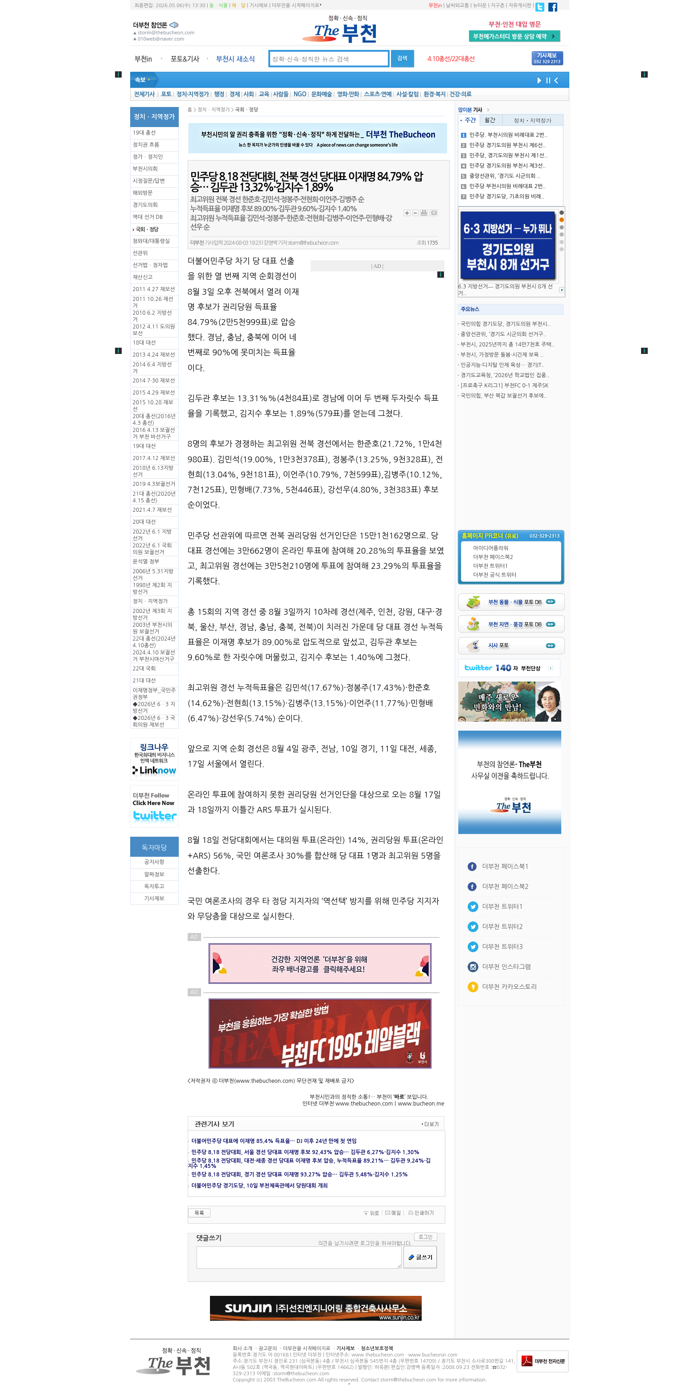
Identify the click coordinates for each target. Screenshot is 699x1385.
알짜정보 (154, 874)
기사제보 (259, 5)
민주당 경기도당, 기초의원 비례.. (502, 196)
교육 (264, 94)
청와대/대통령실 (151, 241)
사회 (248, 94)
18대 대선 (144, 342)
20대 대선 (144, 522)
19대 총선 (144, 133)
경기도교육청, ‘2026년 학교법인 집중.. (505, 375)
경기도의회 (145, 205)
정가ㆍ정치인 (148, 157)
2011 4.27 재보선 (154, 289)
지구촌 (498, 5)
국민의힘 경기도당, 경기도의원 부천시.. (505, 324)
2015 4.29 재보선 (154, 392)
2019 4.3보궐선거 (154, 484)
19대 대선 (144, 446)
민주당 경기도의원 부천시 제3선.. (503, 166)
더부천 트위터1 (490, 566)
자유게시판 (520, 5)
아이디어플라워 (491, 548)
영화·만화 (348, 94)
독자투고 (154, 886)
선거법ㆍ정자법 (150, 265)
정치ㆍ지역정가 (150, 601)
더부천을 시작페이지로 (296, 5)
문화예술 (321, 94)
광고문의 (268, 1348)
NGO (300, 94)
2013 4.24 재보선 (154, 355)
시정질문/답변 (149, 181)
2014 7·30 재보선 (154, 380)
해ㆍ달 (239, 5)
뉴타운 (480, 5)
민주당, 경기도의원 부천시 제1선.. (504, 155)
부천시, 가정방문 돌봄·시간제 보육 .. (502, 355)
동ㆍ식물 (219, 5)
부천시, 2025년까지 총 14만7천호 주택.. (508, 344)
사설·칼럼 (407, 94)
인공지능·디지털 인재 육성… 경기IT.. (502, 365)
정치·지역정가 (193, 94)
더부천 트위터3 (502, 947)
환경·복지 (434, 94)
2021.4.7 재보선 (152, 510)
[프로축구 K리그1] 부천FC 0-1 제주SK (504, 385)
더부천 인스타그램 (506, 967)
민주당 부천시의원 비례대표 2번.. (503, 186)
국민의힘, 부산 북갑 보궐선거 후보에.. (504, 396)
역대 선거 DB (148, 217)
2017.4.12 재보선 (154, 458)
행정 (219, 94)
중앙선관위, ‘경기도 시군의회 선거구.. (503, 334)
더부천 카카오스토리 (509, 987)
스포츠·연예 (377, 94)
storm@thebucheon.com (313, 243)
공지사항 (154, 862)
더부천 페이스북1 (505, 866)
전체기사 (144, 94)
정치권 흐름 (146, 145)
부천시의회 (145, 169)
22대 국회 (144, 668)
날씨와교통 (457, 5)
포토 (166, 94)
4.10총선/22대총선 (451, 59)
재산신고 (143, 277)
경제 (235, 94)
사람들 (280, 94)
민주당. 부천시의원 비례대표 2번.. (504, 135)
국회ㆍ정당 (147, 229)
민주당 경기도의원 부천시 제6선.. (503, 145)
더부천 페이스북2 (493, 557)
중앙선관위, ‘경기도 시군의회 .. (500, 176)
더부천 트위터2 (502, 927)
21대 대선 (144, 680)
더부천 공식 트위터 (495, 575)
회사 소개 (242, 1348)
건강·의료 (460, 94)
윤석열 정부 (146, 561)
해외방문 (143, 193)
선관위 (140, 253)
